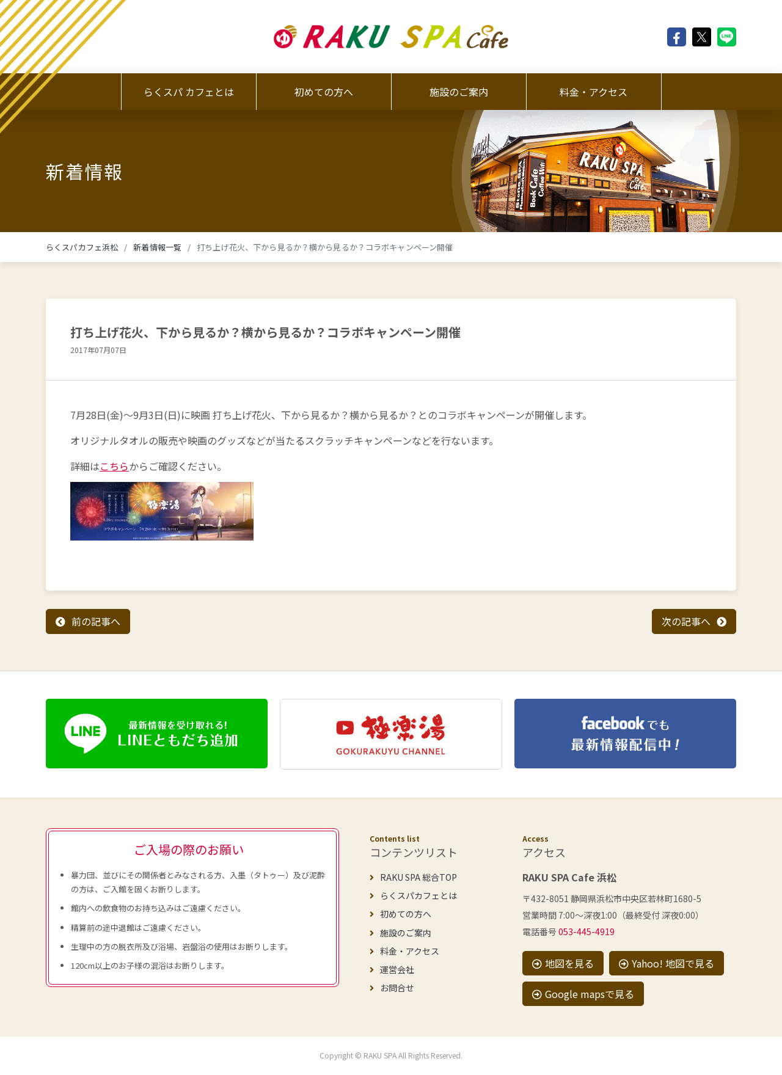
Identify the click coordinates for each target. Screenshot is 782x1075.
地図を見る (563, 963)
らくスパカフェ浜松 (82, 247)
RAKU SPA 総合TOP (413, 877)
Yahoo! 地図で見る (666, 963)
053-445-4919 (586, 931)
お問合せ (392, 988)
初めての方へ (323, 91)
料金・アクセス (593, 91)
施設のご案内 (458, 91)
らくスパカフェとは (413, 895)
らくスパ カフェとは (189, 91)
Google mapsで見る (583, 993)
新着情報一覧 (157, 247)
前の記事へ (95, 621)
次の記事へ (686, 621)
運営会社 (392, 969)
